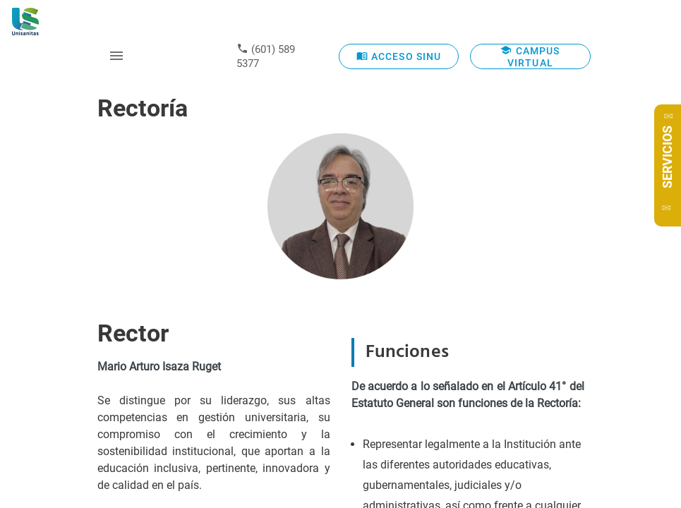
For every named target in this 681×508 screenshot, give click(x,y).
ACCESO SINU (399, 56)
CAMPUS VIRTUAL (530, 56)
